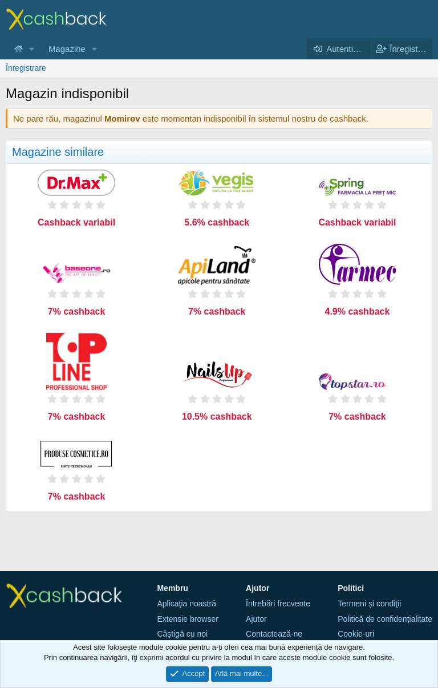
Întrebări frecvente (278, 603)
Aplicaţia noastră (186, 603)
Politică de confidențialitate (385, 618)
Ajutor (256, 618)
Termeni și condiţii (369, 603)
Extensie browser (187, 618)
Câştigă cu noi (182, 633)
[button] (32, 48)
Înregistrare (26, 68)
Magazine (67, 49)
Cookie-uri (356, 633)
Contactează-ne (274, 633)
